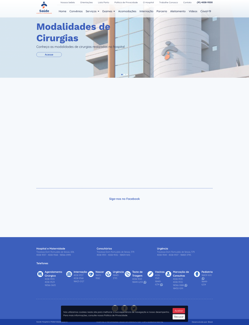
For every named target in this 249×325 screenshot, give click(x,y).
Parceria (161, 11)
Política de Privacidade (126, 2)
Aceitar (179, 310)
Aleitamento (178, 11)
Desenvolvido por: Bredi (202, 322)
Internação (146, 11)
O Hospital (148, 2)
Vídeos (193, 11)
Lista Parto (104, 2)
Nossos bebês (68, 2)
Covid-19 (206, 11)
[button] (122, 74)
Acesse (49, 54)
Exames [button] (107, 11)
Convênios (76, 11)
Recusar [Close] (179, 316)
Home (62, 11)
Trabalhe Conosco (168, 2)
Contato (187, 2)
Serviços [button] (91, 11)
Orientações (86, 2)
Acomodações (127, 11)
